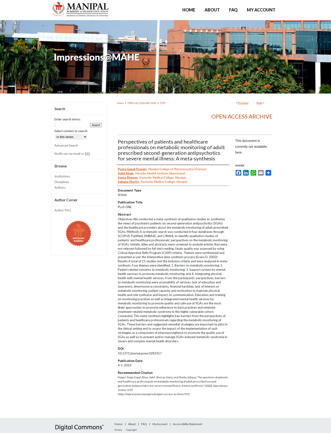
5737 (163, 103)
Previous (243, 102)
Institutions (62, 176)
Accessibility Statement (187, 424)
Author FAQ (62, 210)
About (132, 424)
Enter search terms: (67, 119)
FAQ (144, 424)
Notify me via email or (72, 153)
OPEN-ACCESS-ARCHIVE (141, 103)
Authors (59, 187)
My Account (159, 424)
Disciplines (61, 182)
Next (259, 102)
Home (120, 103)
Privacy (118, 429)
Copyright (131, 429)
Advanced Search (66, 145)
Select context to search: (71, 131)
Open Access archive (242, 116)
